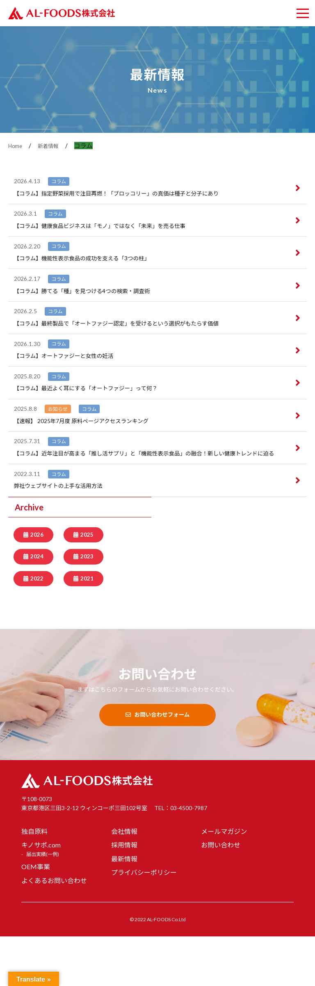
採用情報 (124, 894)
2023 (87, 604)
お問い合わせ (220, 894)
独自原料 (34, 880)
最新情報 (124, 908)
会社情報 (124, 880)
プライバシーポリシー (144, 922)
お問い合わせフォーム (157, 764)
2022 (37, 627)
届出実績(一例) (42, 903)
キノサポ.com (41, 894)
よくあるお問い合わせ (54, 930)
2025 (87, 582)
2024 (37, 604)
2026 (37, 582)
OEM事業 (35, 916)
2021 (87, 627)
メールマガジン (224, 880)
